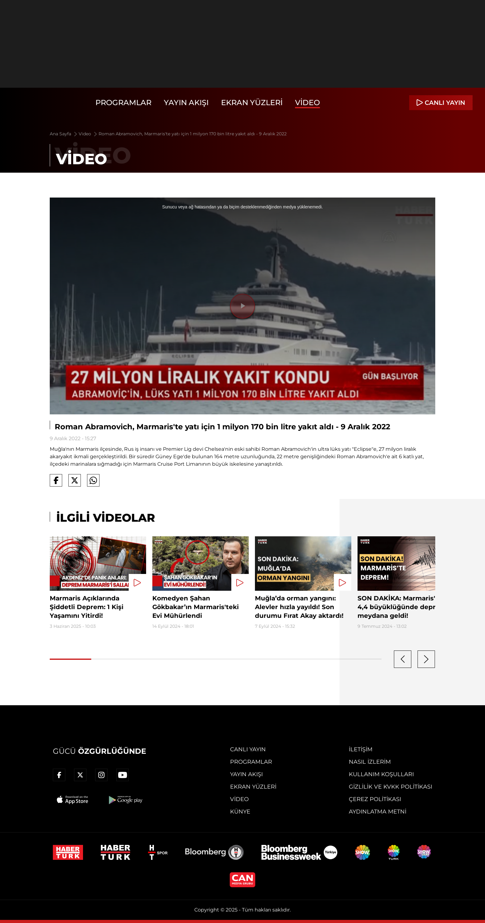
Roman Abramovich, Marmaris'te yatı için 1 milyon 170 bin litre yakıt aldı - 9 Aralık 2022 (193, 134)
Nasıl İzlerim (370, 761)
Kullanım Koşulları (381, 774)
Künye (240, 811)
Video (307, 102)
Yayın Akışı (186, 102)
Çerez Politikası (375, 799)
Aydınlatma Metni (377, 811)
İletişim (360, 749)
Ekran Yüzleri (252, 102)
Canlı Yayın (248, 749)
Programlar (123, 102)
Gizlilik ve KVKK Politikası (390, 786)
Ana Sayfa (64, 134)
